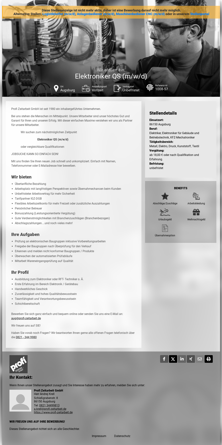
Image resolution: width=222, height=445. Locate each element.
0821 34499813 (49, 405)
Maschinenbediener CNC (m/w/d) (140, 14)
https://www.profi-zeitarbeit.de (53, 412)
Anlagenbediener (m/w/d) (95, 14)
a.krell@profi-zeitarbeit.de (50, 409)
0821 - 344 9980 (26, 337)
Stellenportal (199, 14)
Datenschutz (122, 436)
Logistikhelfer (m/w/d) (58, 14)
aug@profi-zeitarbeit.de (26, 318)
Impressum (99, 436)
